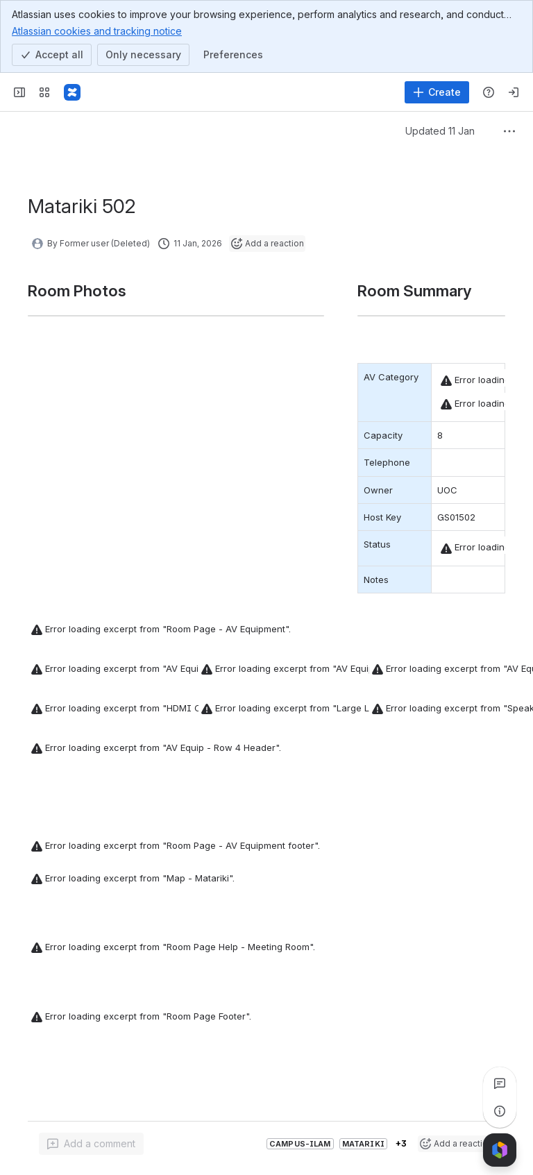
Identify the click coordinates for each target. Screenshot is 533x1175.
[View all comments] (500, 1083)
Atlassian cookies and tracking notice (97, 30)
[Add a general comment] (91, 1144)
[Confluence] (72, 92)
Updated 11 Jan (440, 131)
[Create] (437, 92)
